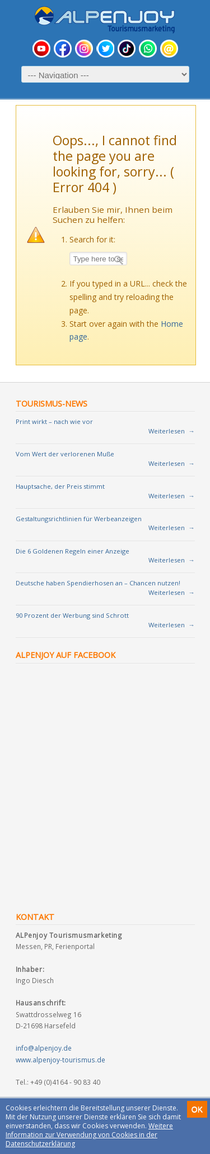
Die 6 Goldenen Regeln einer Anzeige (72, 551)
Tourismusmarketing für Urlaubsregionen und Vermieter (105, 19)
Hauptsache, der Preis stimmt (60, 486)
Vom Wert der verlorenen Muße (65, 454)
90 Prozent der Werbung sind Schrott (72, 615)
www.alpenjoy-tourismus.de (60, 1059)
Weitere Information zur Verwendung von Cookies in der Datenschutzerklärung (89, 1134)
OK (197, 1109)
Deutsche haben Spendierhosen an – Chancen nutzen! (98, 583)
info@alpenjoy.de (44, 1047)
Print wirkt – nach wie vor (54, 421)
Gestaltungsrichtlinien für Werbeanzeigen (79, 518)
